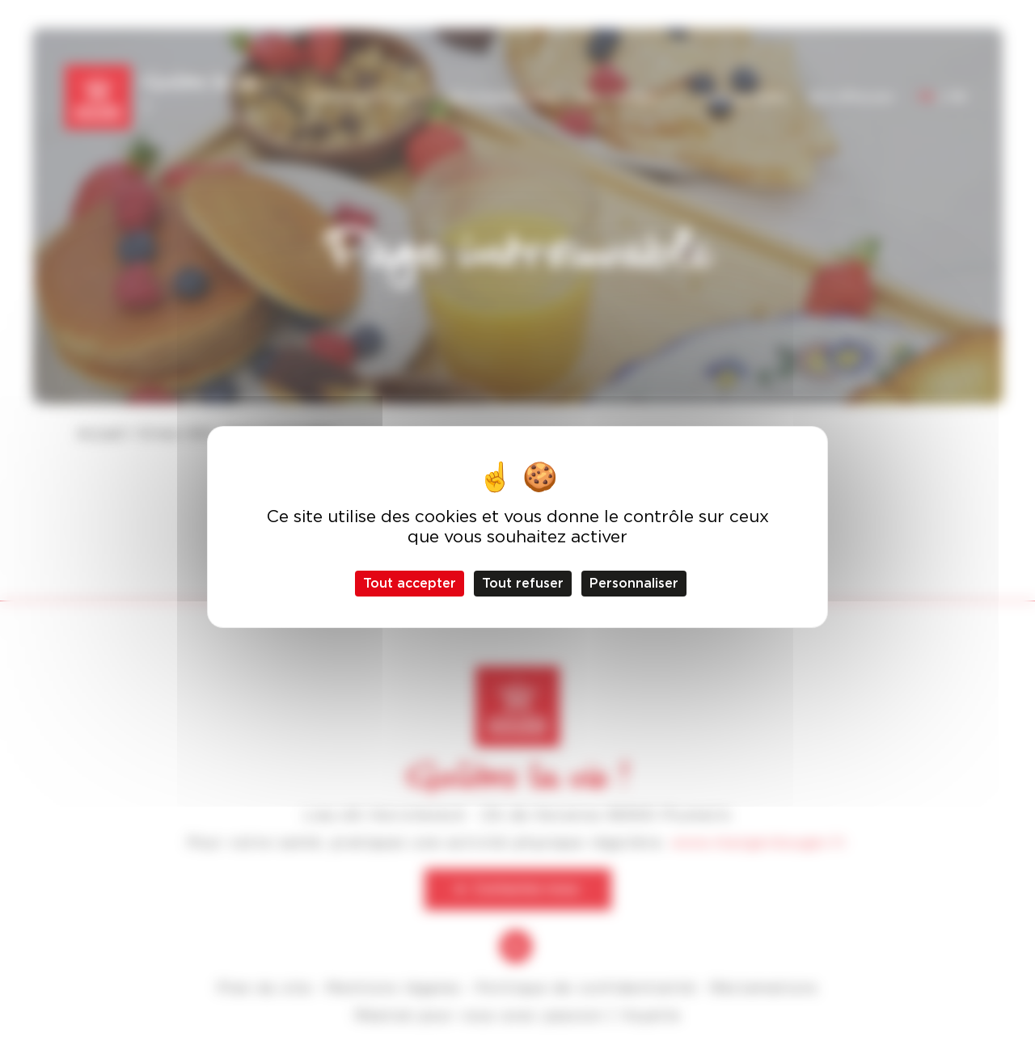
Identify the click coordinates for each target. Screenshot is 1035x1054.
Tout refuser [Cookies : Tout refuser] (523, 583)
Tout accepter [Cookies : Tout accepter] (409, 583)
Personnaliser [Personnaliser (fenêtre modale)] (633, 583)
